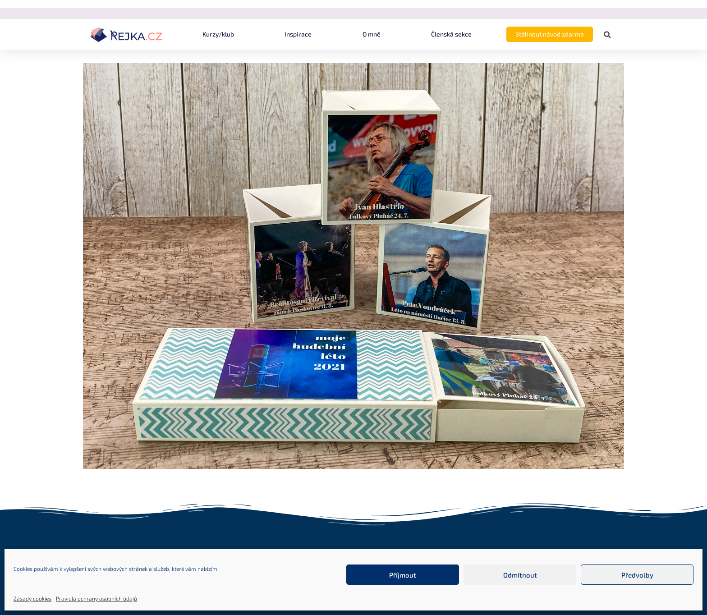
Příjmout (402, 575)
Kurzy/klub (218, 34)
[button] (607, 35)
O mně (372, 34)
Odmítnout (520, 575)
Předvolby (637, 575)
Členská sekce (451, 34)
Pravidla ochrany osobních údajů (96, 598)
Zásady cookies (32, 598)
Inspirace (298, 34)
